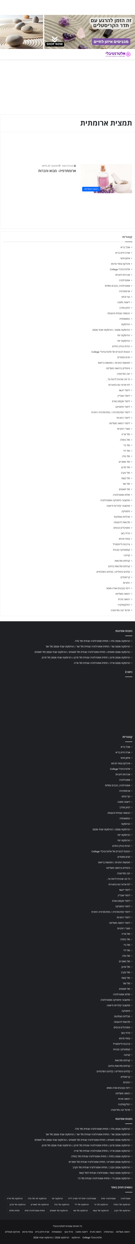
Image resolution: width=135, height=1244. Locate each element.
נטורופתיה (108, 1232)
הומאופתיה (124, 318)
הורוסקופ (125, 324)
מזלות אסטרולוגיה (121, 494)
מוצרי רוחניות (123, 428)
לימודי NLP (124, 390)
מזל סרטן (125, 467)
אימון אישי (125, 258)
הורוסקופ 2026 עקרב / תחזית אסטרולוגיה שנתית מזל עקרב (101, 1167)
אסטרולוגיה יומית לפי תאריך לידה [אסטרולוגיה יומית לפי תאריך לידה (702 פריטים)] (82, 1198)
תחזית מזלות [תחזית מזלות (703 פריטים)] (14, 1210)
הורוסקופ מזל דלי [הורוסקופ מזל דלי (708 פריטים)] (82, 1204)
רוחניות (126, 582)
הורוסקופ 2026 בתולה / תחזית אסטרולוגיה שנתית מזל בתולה (100, 1156)
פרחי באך (125, 533)
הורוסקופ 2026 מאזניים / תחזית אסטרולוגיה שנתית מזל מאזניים (99, 1161)
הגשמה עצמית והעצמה (118, 313)
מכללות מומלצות (122, 516)
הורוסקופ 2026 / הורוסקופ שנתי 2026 (111, 329)
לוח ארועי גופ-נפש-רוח (119, 384)
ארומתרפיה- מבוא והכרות (57, 171)
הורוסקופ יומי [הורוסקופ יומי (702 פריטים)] (57, 1198)
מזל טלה (126, 456)
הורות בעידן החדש (121, 346)
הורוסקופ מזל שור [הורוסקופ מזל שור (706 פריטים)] (80, 1210)
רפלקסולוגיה (124, 604)
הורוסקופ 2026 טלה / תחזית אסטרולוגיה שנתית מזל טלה (102, 641)
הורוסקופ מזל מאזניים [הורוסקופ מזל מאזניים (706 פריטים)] (40, 1204)
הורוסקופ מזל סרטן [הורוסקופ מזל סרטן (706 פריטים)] (18, 1204)
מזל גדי (126, 445)
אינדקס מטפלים (12, 1232)
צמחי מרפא (124, 538)
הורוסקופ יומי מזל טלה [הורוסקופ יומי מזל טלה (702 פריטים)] (37, 1198)
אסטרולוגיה (124, 280)
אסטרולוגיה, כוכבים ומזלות (117, 285)
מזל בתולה (125, 439)
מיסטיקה (125, 511)
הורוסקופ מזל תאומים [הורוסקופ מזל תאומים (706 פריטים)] (59, 1210)
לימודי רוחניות (123, 417)
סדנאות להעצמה (122, 522)
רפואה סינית (124, 599)
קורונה (127, 555)
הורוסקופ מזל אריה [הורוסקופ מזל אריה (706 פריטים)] (15, 1198)
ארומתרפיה (124, 291)
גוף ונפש (125, 296)
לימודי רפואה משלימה (119, 423)
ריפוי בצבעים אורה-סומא (118, 588)
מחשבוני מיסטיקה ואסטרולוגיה (115, 500)
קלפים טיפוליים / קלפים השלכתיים (113, 571)
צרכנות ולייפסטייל (121, 544)
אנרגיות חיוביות (122, 274)
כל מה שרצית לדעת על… (118, 379)
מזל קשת (125, 478)
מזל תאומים (124, 489)
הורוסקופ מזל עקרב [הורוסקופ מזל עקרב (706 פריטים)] (122, 1210)
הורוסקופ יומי (123, 335)
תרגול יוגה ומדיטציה (120, 610)
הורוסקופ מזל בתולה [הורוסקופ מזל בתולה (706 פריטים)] (121, 1204)
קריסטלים (125, 577)
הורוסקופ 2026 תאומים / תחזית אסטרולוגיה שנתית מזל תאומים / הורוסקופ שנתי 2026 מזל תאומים (82, 652)
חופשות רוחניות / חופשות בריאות (114, 362)
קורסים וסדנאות (122, 560)
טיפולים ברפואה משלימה (118, 368)
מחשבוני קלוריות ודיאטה (118, 505)
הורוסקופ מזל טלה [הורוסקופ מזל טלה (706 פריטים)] (61, 1204)
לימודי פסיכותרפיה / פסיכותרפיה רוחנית (110, 412)
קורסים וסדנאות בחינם (119, 566)
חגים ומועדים (123, 357)
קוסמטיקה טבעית (121, 549)
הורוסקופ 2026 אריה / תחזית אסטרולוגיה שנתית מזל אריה (102, 663)
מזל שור (126, 483)
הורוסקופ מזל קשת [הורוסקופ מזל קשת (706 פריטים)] (101, 1210)
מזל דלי (126, 450)
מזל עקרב (125, 472)
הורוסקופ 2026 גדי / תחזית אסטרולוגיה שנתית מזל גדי (104, 1178)
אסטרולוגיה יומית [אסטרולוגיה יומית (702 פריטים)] (108, 1198)
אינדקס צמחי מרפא (120, 263)
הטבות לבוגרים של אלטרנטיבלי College (110, 351)
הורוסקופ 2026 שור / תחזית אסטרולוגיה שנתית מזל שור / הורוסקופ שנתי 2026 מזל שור (88, 646)
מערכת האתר (67, 166)
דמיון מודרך (124, 307)
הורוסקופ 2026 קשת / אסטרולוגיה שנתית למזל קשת (104, 1172)
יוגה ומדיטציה (123, 373)
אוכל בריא (125, 247)
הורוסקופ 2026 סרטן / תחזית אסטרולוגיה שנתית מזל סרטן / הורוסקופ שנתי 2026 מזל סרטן (86, 657)
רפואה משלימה (122, 593)
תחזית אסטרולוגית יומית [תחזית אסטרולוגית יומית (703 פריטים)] (35, 1210)
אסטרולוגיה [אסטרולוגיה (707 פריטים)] (125, 1198)
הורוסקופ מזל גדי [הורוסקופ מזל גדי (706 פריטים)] (101, 1204)
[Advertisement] (67, 705)
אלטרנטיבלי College (120, 269)
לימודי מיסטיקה (122, 406)
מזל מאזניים (124, 461)
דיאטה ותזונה (123, 302)
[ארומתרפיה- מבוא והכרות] (106, 178)
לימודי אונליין (124, 395)
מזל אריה (125, 434)
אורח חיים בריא (122, 252)
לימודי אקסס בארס (121, 401)
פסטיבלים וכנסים (121, 527)
